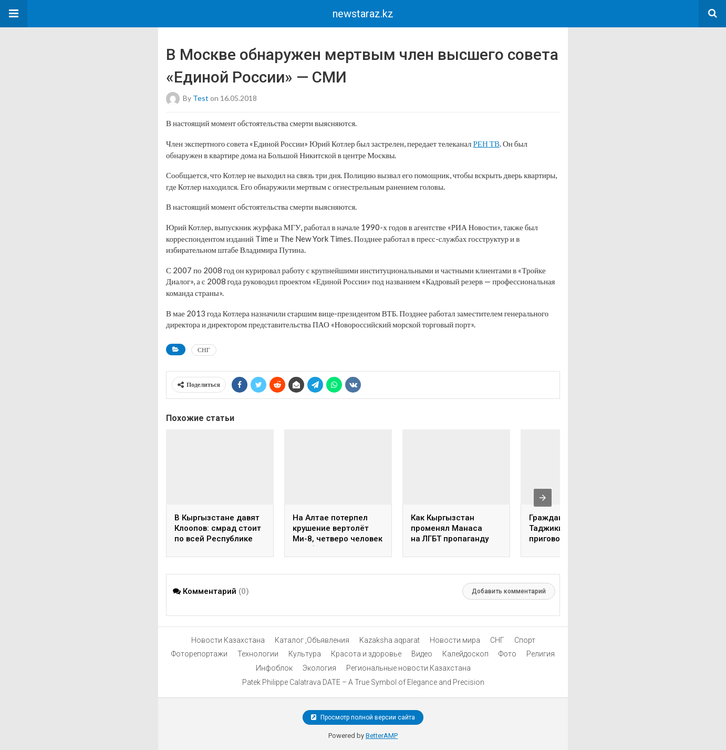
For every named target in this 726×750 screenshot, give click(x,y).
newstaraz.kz (363, 13)
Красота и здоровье (366, 654)
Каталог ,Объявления (312, 640)
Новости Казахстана (228, 640)
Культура (304, 654)
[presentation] (543, 498)
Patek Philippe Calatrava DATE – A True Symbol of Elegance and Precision (363, 682)
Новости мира (455, 640)
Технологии (257, 654)
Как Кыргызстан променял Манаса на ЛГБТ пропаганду (450, 528)
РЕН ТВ (486, 143)
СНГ (204, 350)
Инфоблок (274, 668)
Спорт (524, 640)
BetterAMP (382, 735)
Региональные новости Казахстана (408, 668)
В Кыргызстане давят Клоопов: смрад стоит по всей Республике (217, 528)
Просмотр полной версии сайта (363, 717)
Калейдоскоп (465, 654)
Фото (507, 654)
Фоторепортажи (199, 654)
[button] (13, 13)
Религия (540, 654)
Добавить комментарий (509, 591)
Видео (421, 654)
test (201, 98)
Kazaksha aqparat (389, 640)
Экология (319, 668)
